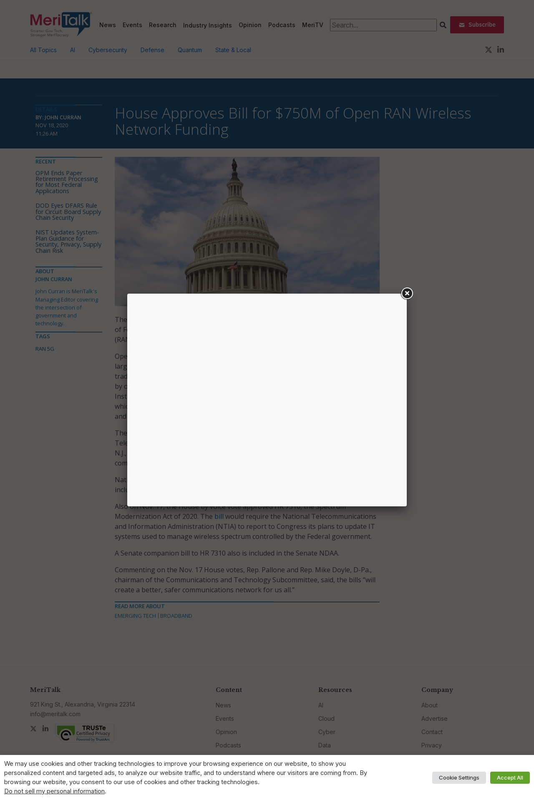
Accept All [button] (510, 777)
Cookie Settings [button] (459, 777)
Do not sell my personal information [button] (54, 791)
